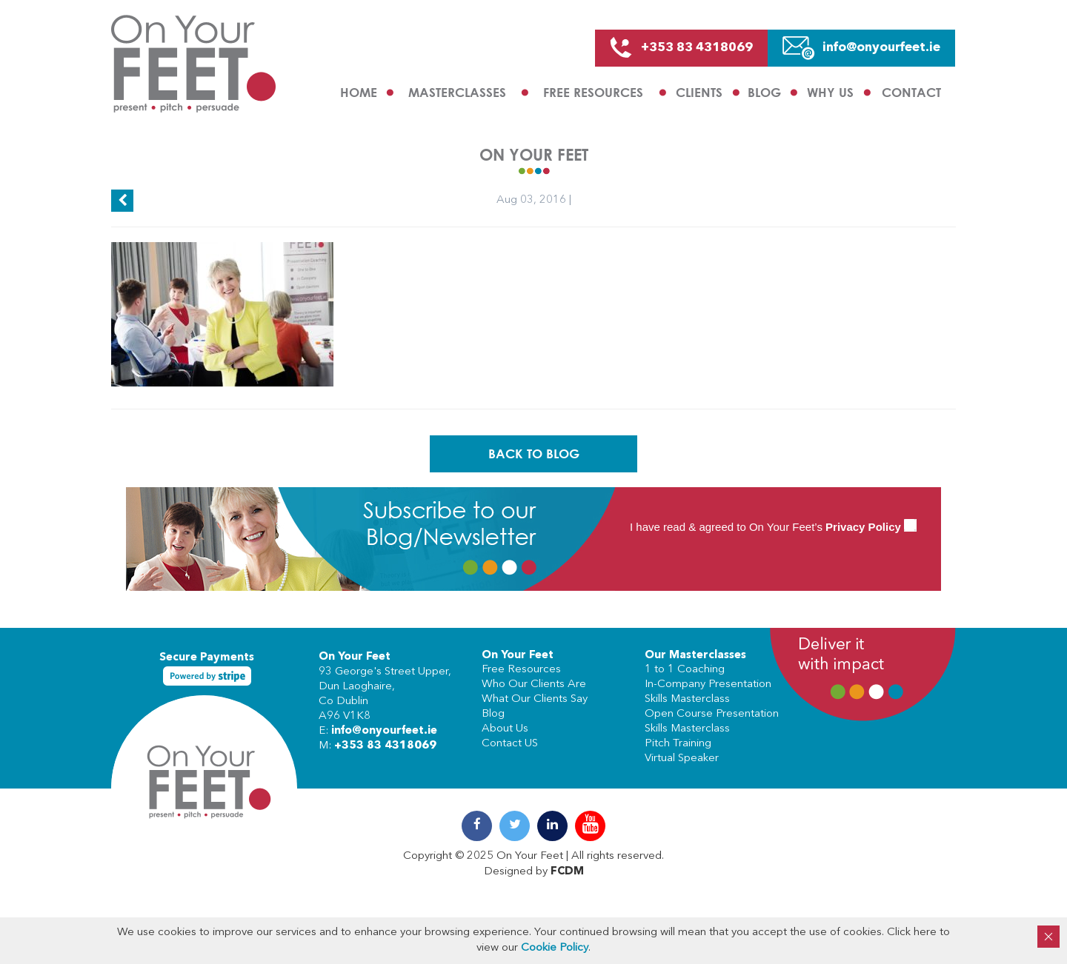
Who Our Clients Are (534, 684)
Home (358, 92)
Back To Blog (533, 453)
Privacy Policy (863, 527)
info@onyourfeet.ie (384, 731)
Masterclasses (457, 92)
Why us (830, 92)
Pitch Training (678, 743)
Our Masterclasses (695, 655)
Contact (911, 92)
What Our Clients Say (535, 699)
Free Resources (593, 92)
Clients (699, 92)
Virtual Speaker (682, 758)
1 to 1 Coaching (685, 669)
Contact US (510, 743)
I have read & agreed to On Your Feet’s (773, 527)
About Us (505, 728)
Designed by (534, 871)
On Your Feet (354, 657)
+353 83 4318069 (385, 746)
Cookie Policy (554, 948)
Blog (764, 92)
